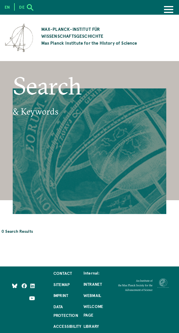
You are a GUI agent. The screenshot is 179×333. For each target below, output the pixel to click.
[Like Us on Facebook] (25, 285)
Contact (62, 273)
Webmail (92, 295)
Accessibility (67, 326)
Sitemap (61, 284)
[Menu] (169, 10)
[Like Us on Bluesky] (14, 285)
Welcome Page (93, 310)
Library (91, 326)
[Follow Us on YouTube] (32, 298)
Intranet (92, 284)
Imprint (60, 295)
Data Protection (65, 311)
